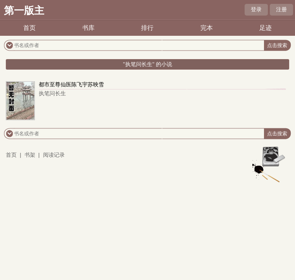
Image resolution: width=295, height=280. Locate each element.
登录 (256, 9)
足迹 (265, 27)
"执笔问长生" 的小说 (147, 64)
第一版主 (24, 10)
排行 (147, 27)
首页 (29, 27)
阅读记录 (54, 155)
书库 (88, 27)
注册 (281, 9)
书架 (29, 155)
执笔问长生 (52, 93)
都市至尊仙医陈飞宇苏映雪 (71, 85)
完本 (206, 27)
